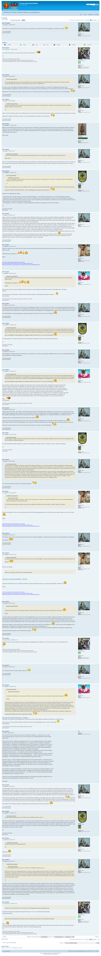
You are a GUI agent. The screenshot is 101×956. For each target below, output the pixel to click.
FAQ (81, 14)
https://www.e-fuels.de (7, 913)
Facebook (9, 44)
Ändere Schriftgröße (97, 12)
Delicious (74, 44)
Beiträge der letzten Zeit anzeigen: (37, 936)
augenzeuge (7, 49)
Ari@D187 (7, 172)
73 (98, 20)
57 (87, 20)
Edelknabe (7, 125)
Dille (5, 732)
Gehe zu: (61, 942)
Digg (47, 44)
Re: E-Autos (6, 23)
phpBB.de (55, 954)
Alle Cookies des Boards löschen (79, 951)
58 (89, 20)
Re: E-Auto (5, 432)
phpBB (45, 953)
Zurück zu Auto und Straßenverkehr (9, 942)
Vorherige (4, 936)
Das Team (70, 951)
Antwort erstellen (5, 20)
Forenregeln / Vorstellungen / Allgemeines (19, 12)
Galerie (85, 14)
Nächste (96, 936)
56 (85, 20)
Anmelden (97, 14)
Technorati (89, 44)
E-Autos (4, 18)
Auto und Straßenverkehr (34, 12)
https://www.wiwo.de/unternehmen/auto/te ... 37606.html (15, 717)
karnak (6, 24)
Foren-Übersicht (7, 12)
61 (94, 20)
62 (95, 20)
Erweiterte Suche (95, 5)
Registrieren (90, 14)
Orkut (37, 44)
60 (92, 20)
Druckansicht (95, 12)
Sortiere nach (56, 936)
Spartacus (7, 246)
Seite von (79, 20)
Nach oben (98, 40)
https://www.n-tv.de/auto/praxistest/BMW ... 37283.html (14, 579)
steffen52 (6, 273)
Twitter (24, 44)
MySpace (58, 44)
